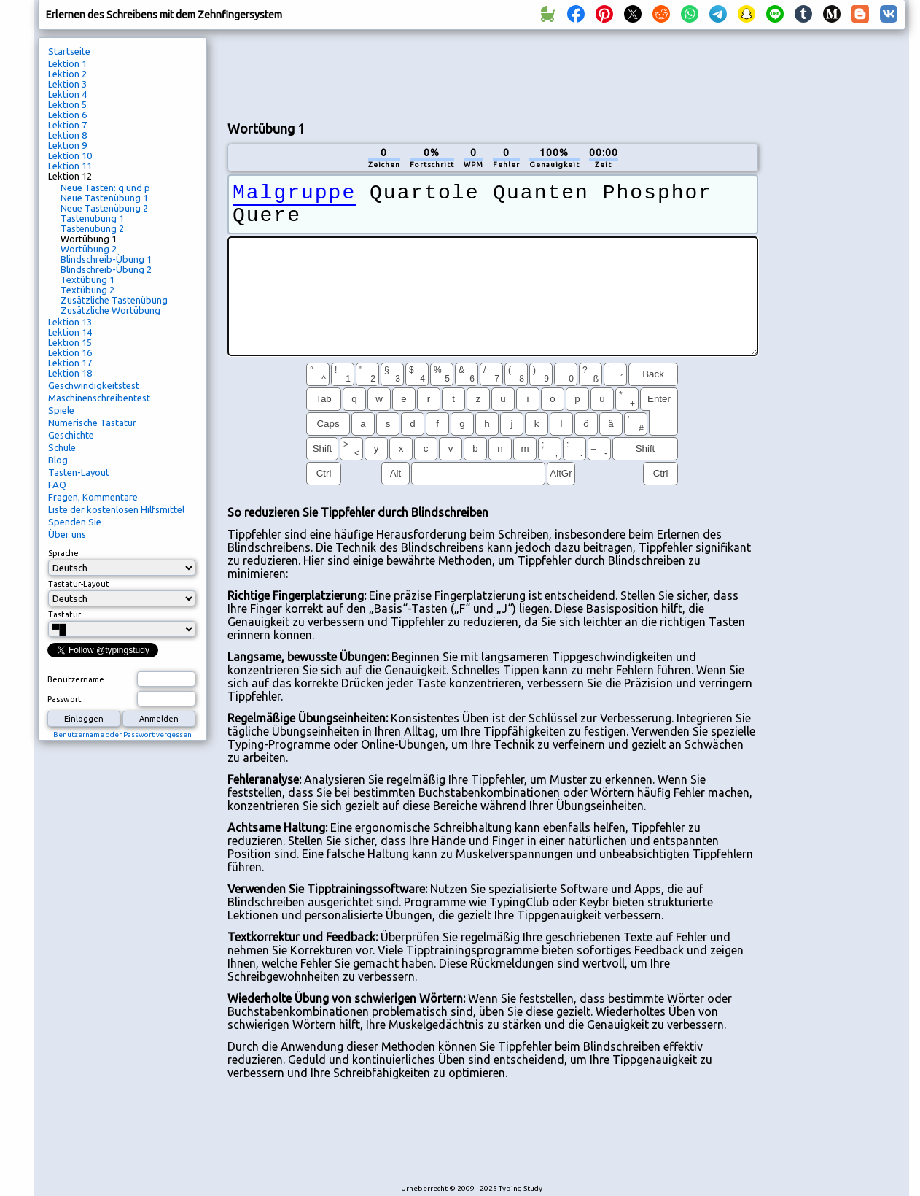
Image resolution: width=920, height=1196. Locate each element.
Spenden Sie (74, 522)
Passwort (64, 699)
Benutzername (75, 679)
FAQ (57, 484)
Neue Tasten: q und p (105, 187)
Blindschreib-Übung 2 (106, 269)
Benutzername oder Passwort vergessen (122, 734)
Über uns (67, 534)
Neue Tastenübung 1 (104, 198)
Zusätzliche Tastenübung (114, 300)
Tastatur (64, 614)
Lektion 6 (67, 114)
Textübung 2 (87, 290)
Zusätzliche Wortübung (110, 310)
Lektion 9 (67, 145)
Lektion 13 (70, 322)
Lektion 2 (67, 74)
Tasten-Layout (78, 472)
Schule (62, 447)
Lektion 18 (70, 373)
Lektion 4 (67, 94)
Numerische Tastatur (92, 422)
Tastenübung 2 (92, 228)
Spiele (61, 410)
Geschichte (71, 435)
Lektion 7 (67, 125)
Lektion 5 (67, 104)
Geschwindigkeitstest (93, 385)
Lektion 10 (70, 155)
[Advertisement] (492, 74)
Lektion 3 (67, 84)
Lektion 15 (70, 342)
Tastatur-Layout (78, 583)
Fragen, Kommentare (93, 497)
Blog (58, 460)
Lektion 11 (70, 166)
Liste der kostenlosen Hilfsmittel (116, 509)
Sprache (63, 553)
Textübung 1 (87, 279)
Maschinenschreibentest (99, 398)
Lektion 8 (67, 135)
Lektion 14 (70, 332)
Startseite (69, 51)
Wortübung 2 (89, 249)
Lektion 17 (70, 363)
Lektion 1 (67, 63)
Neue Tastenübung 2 (104, 208)
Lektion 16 (70, 352)
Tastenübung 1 (92, 218)
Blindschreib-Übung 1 (106, 259)
